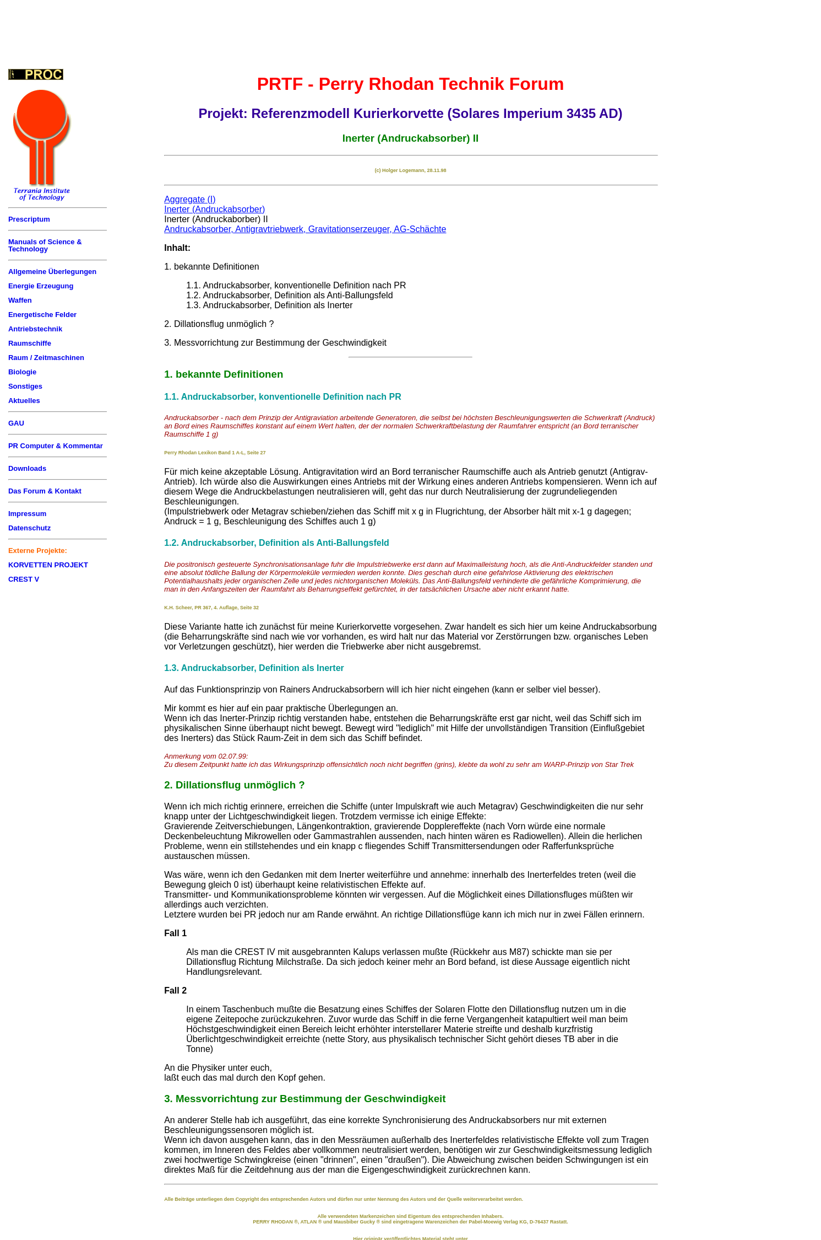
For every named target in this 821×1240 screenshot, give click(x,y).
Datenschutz (29, 528)
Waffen (20, 300)
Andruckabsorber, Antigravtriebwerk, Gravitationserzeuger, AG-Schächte (305, 229)
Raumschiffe (29, 343)
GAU (16, 423)
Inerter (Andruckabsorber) (214, 209)
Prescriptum (29, 219)
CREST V (23, 579)
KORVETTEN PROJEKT (48, 564)
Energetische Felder (42, 314)
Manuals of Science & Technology (45, 245)
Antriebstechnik (35, 328)
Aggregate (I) (189, 199)
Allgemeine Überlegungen (52, 271)
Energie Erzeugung (40, 285)
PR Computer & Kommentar (55, 445)
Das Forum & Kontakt (44, 491)
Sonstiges (25, 386)
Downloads (27, 468)
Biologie (22, 371)
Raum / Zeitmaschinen (46, 357)
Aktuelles (24, 400)
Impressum (27, 513)
